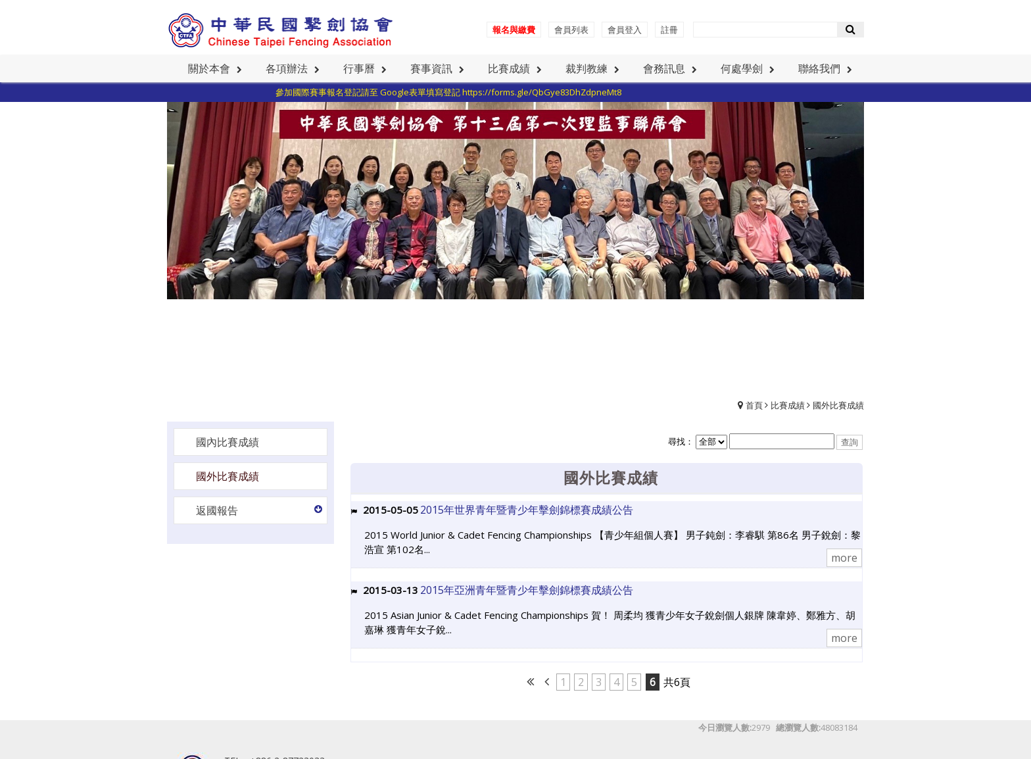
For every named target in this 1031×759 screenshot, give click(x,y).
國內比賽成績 (227, 442)
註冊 (669, 30)
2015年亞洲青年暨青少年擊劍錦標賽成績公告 (526, 590)
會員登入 (625, 30)
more (844, 558)
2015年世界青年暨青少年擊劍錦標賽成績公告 (526, 509)
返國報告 (217, 510)
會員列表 (571, 30)
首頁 (754, 405)
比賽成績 (788, 405)
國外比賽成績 (838, 405)
